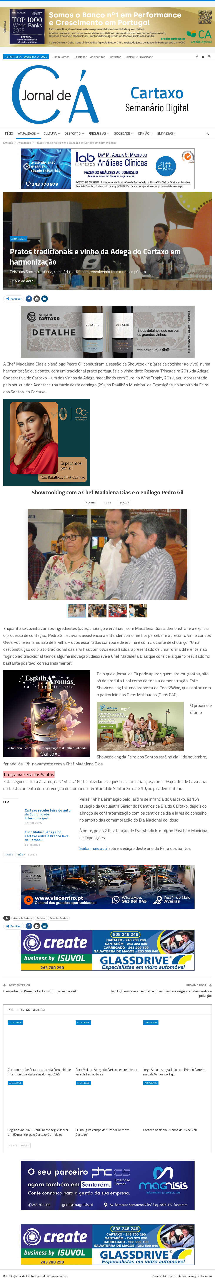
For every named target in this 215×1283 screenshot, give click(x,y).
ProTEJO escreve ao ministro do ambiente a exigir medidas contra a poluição (161, 993)
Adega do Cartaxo (22, 918)
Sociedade (122, 133)
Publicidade (80, 57)
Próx (21, 854)
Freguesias (97, 133)
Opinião (143, 133)
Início (9, 133)
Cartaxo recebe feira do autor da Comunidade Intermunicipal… (48, 814)
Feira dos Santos (59, 918)
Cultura (50, 133)
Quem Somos (61, 57)
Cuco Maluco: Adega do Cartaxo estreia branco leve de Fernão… (46, 835)
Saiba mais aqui (93, 848)
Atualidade (27, 133)
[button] (98, 610)
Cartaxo (41, 918)
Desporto (73, 133)
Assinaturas (97, 57)
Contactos (114, 57)
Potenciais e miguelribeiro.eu (194, 1276)
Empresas (165, 133)
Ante (9, 854)
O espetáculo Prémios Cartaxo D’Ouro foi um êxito (40, 991)
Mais (129, 57)
